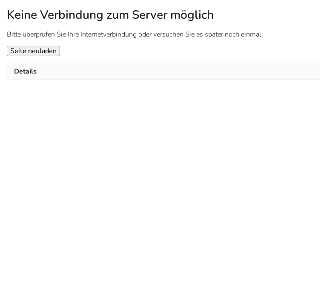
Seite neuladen (33, 51)
